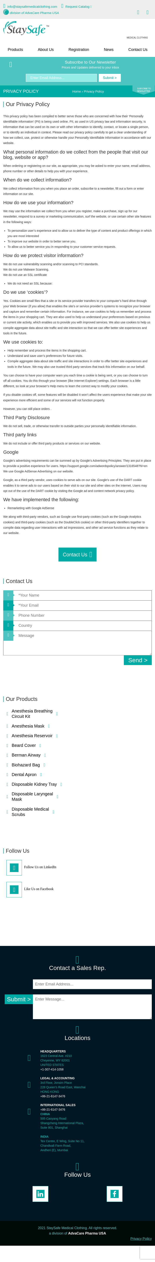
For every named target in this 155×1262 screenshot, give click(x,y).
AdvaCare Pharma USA (42, 13)
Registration (78, 49)
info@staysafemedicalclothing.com (32, 6)
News (109, 49)
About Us (46, 49)
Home (76, 91)
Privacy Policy (141, 1239)
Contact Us (137, 49)
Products (15, 49)
